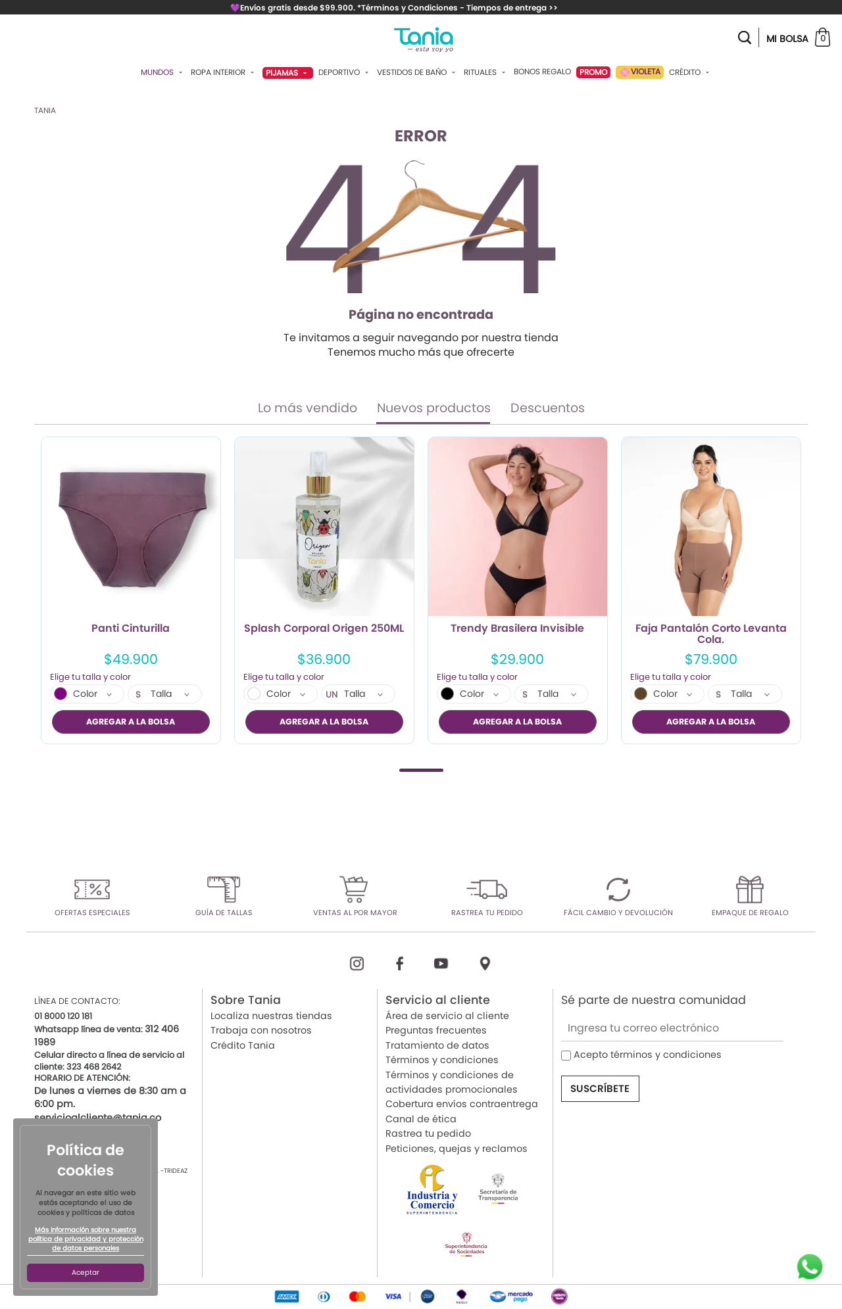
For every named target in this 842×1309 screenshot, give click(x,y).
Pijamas (288, 72)
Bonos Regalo (542, 71)
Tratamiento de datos (437, 1044)
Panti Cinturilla (130, 629)
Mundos (163, 72)
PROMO (593, 72)
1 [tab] (421, 769)
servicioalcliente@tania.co (97, 1117)
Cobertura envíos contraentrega (461, 1103)
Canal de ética (421, 1118)
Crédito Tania (242, 1044)
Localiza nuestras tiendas (271, 1015)
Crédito (690, 72)
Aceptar (85, 1272)
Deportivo (345, 72)
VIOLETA (639, 72)
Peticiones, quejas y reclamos (456, 1147)
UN (332, 695)
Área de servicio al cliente (447, 1015)
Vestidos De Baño (417, 72)
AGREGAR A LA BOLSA (130, 721)
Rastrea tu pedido (428, 1133)
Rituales (486, 72)
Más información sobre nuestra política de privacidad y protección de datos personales (85, 1239)
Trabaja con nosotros (261, 1030)
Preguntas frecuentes (436, 1030)
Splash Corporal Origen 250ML (324, 629)
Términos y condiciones (442, 1059)
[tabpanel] (131, 590)
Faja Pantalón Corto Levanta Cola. (711, 634)
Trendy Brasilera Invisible (517, 629)
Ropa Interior (224, 72)
